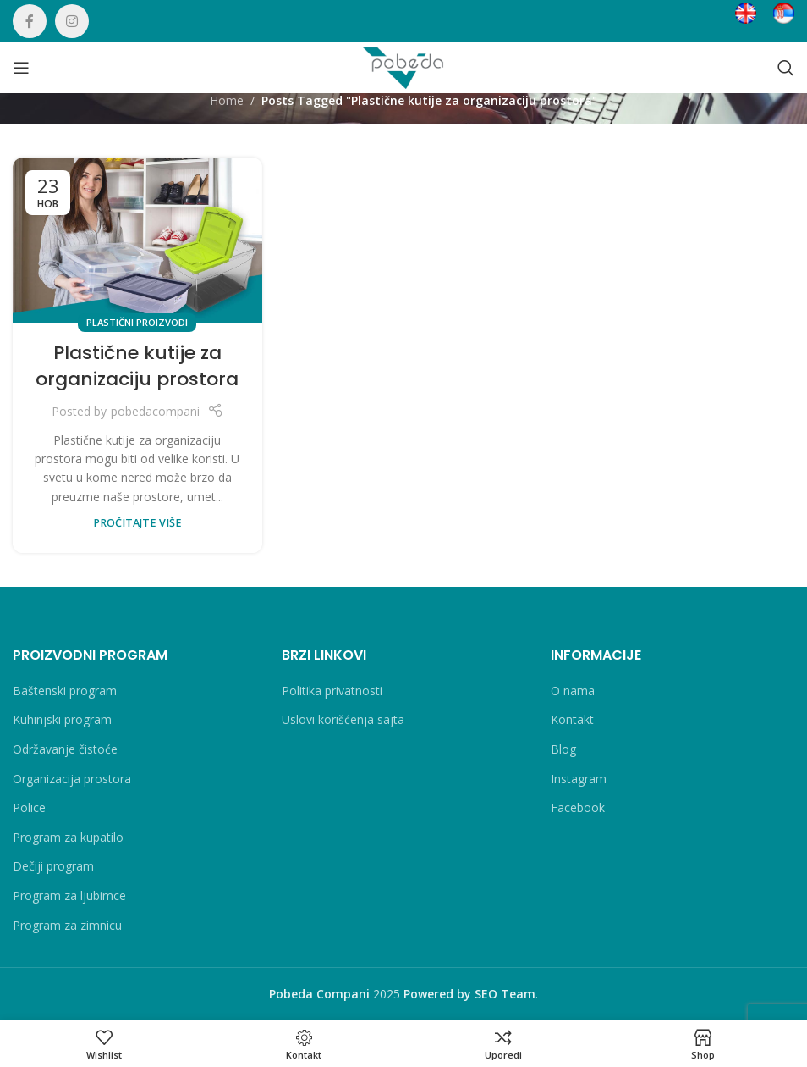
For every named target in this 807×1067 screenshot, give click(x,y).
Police (29, 807)
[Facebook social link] (30, 21)
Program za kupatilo (68, 837)
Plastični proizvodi (137, 322)
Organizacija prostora (72, 779)
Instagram (579, 779)
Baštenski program (65, 691)
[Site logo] (403, 66)
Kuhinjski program (62, 719)
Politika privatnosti (332, 691)
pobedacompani (155, 411)
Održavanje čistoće (65, 749)
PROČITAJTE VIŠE (137, 523)
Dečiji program (53, 866)
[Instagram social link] (72, 21)
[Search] (786, 68)
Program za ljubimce (69, 895)
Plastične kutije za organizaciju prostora (137, 366)
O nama (573, 691)
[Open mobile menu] (21, 68)
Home (227, 100)
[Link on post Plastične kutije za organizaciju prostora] (137, 241)
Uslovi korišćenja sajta (343, 719)
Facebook (578, 807)
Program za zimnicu (67, 925)
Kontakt (572, 719)
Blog (563, 749)
